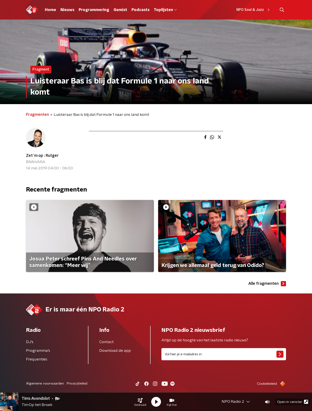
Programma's (38, 351)
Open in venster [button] (292, 402)
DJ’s (29, 342)
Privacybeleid (77, 383)
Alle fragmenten (267, 283)
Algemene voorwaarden (45, 383)
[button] (140, 402)
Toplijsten (165, 10)
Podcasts (141, 10)
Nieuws (67, 10)
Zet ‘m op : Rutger (42, 156)
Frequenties (36, 359)
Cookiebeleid (267, 383)
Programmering (94, 10)
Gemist (120, 10)
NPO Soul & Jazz (253, 10)
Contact (106, 342)
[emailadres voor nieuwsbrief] (223, 354)
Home (50, 10)
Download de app (115, 351)
